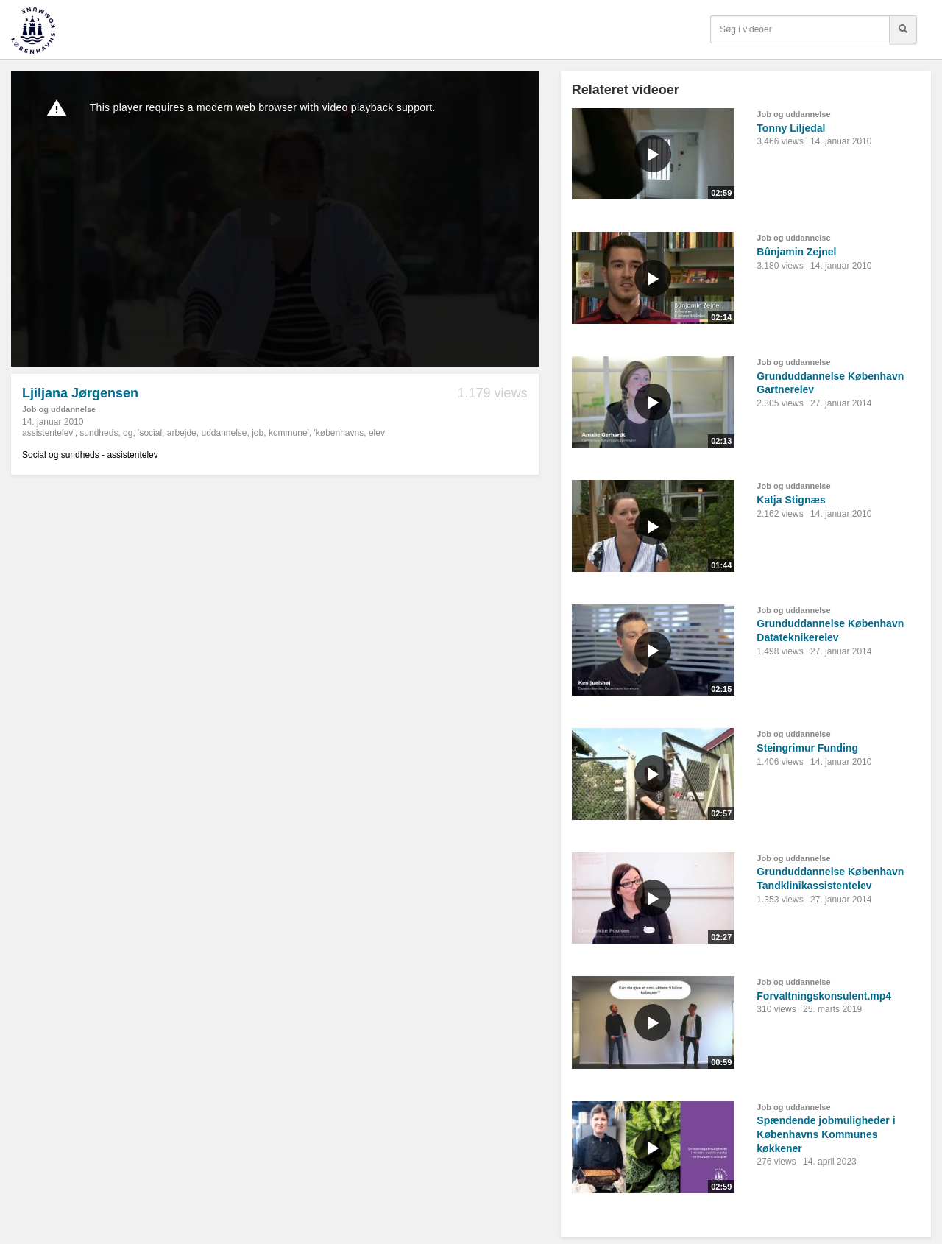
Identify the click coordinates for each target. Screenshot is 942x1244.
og (127, 433)
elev (377, 433)
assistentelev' (48, 433)
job (257, 433)
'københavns (339, 433)
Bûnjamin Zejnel (796, 252)
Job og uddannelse (59, 409)
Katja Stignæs (791, 500)
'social (150, 433)
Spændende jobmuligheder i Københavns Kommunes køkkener (826, 1133)
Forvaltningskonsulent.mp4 (824, 996)
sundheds (98, 433)
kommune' (289, 433)
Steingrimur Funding (807, 748)
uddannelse (224, 433)
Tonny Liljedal (791, 128)
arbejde (181, 433)
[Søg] (903, 29)
